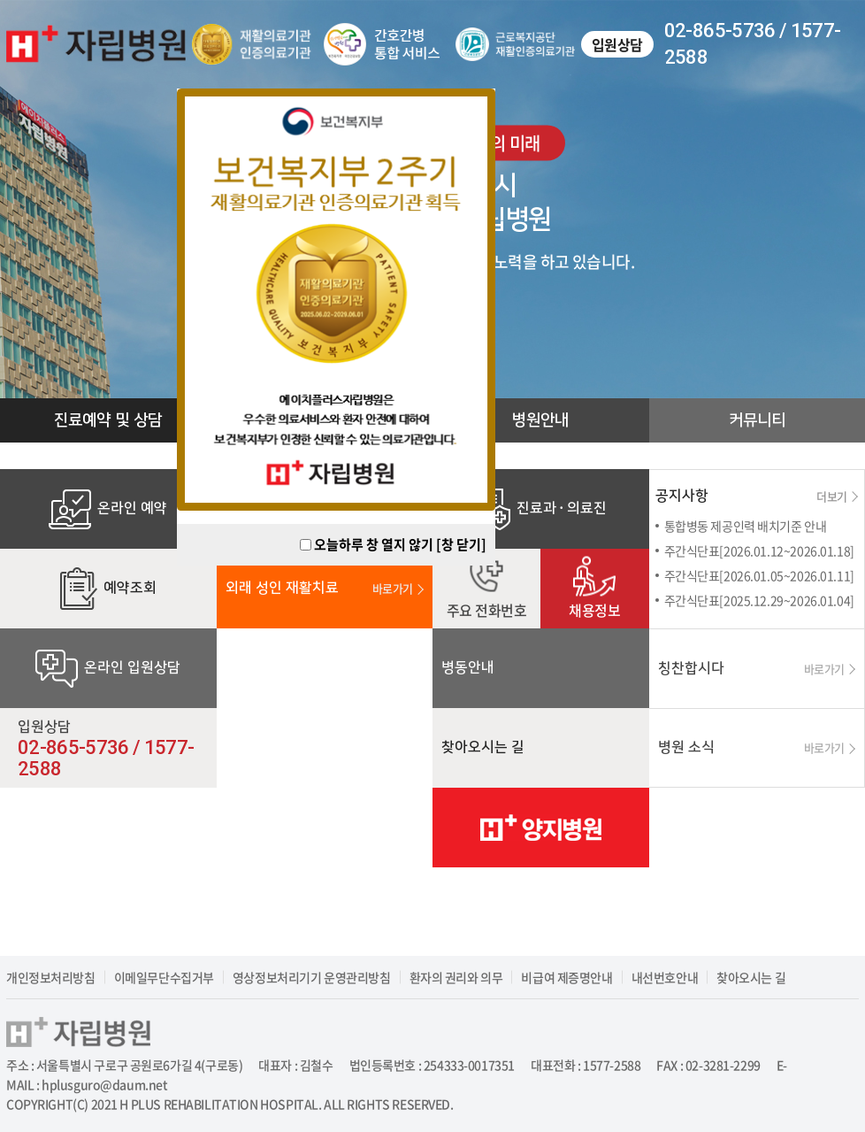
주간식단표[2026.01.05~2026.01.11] (759, 575)
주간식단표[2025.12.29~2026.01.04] (759, 600)
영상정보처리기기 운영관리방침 (312, 977)
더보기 (837, 496)
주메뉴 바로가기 (0, 0)
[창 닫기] (461, 544)
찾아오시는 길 (750, 977)
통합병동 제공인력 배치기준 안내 (745, 526)
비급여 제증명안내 (566, 977)
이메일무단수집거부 (164, 977)
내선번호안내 (665, 977)
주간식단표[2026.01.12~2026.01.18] (759, 550)
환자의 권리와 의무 (456, 977)
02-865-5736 (720, 30)
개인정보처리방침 (51, 977)
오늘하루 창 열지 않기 (373, 544)
